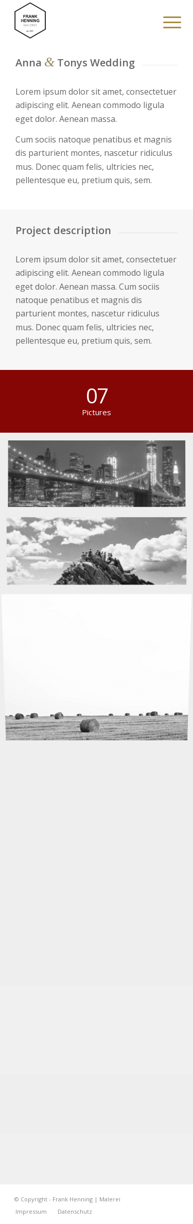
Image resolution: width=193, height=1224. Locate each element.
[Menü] (164, 21)
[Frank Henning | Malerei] (80, 20)
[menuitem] (164, 21)
